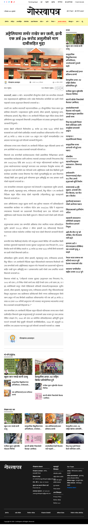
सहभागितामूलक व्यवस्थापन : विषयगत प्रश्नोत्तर (74, 164)
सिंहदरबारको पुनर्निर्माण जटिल (75, 211)
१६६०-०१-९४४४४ (44, 484)
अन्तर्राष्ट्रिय (19, 21)
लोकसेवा (26, 21)
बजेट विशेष (18, 515)
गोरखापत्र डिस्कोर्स (45, 515)
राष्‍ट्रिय (12, 21)
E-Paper (70, 11)
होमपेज (6, 21)
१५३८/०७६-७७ (36, 490)
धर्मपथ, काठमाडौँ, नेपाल (40, 474)
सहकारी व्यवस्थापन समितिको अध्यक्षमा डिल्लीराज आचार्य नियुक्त (73, 222)
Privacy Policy (57, 498)
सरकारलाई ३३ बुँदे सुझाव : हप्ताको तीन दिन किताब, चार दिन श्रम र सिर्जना (73, 191)
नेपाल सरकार (56, 491)
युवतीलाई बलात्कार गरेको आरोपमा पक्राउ (74, 203)
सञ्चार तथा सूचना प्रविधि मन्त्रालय (57, 483)
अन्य (77, 21)
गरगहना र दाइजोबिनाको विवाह (74, 138)
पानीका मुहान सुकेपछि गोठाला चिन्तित (52, 389)
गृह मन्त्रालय (56, 487)
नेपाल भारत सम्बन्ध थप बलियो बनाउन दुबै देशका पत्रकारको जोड (74, 260)
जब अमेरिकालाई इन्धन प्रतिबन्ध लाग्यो (22, 395)
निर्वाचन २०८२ (56, 505)
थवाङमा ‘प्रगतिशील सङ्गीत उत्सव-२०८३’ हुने (74, 270)
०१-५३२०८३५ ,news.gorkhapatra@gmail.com (42, 494)
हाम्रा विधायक (34, 21)
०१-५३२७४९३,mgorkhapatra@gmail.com (44, 481)
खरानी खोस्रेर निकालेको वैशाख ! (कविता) (53, 398)
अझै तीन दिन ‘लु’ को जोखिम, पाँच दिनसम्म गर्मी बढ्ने (74, 235)
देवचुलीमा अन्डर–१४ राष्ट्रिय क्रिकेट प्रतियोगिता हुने (46, 380)
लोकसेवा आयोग (57, 475)
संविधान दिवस (60, 515)
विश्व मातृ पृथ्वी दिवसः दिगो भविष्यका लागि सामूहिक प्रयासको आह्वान (74, 126)
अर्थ (47, 21)
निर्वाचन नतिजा (57, 502)
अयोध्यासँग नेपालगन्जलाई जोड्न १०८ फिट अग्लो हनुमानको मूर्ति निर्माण (74, 177)
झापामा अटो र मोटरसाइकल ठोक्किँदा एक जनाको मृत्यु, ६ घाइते (74, 248)
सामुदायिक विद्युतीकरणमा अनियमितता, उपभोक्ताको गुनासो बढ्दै (20, 387)
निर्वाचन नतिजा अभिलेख (77, 515)
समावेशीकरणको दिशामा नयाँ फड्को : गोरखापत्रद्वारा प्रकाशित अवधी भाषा (74, 112)
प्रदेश (42, 21)
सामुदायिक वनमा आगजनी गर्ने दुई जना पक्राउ (73, 147)
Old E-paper (79, 11)
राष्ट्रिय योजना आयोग (58, 478)
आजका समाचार (62, 21)
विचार (53, 21)
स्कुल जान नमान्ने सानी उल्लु (16, 379)
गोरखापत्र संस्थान (71, 489)
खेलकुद (71, 21)
